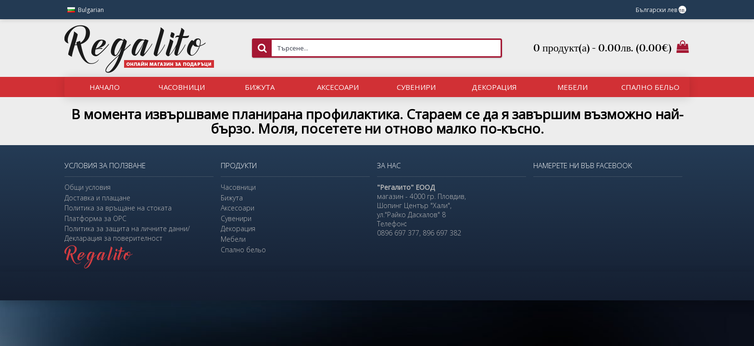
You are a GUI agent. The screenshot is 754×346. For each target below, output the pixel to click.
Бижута (232, 197)
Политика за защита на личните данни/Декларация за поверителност (127, 233)
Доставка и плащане (97, 197)
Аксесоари (237, 207)
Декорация (238, 228)
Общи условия (87, 187)
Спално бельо (243, 249)
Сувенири (236, 218)
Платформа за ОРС (95, 218)
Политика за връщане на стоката (118, 207)
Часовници (238, 187)
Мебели (233, 239)
